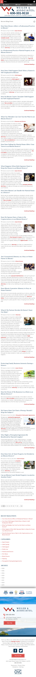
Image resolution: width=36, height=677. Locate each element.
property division (27, 184)
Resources (14, 665)
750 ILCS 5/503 (7, 200)
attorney (7, 47)
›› (21, 506)
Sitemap (21, 667)
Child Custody (5, 544)
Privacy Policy (21, 665)
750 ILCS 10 (19, 442)
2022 (2, 578)
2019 (2, 585)
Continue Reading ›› (29, 64)
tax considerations (10, 140)
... (19, 506)
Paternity (18, 314)
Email (18, 4)
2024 (2, 573)
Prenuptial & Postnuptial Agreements (25, 415)
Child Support (18, 75)
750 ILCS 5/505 (8, 103)
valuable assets (5, 38)
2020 (2, 582)
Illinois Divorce (19, 261)
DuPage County (15, 641)
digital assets (24, 240)
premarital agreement (14, 417)
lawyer (24, 351)
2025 (2, 571)
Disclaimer (15, 667)
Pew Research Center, (16, 237)
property (18, 461)
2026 (2, 568)
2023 (2, 575)
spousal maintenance (17, 275)
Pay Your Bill (18, 655)
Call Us (6, 4)
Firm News (5, 554)
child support (15, 79)
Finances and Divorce (20, 121)
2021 (2, 580)
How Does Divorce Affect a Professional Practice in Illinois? (17, 518)
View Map (9, 623)
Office (30, 4)
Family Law (5, 549)
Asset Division (18, 30)
